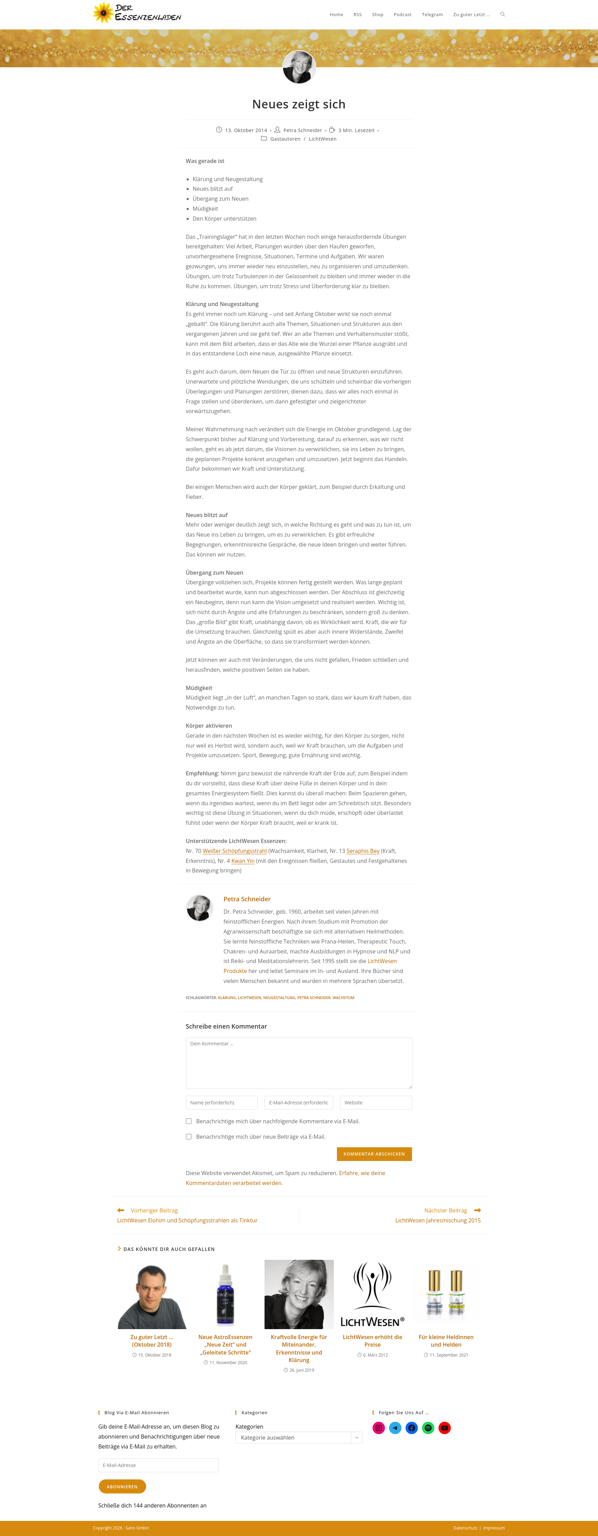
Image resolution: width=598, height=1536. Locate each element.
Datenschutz (466, 1528)
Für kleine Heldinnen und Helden (446, 1340)
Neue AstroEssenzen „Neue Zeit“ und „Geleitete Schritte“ (225, 1344)
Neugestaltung (279, 997)
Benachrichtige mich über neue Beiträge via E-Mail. (261, 1136)
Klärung (227, 997)
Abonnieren (122, 1487)
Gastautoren (285, 139)
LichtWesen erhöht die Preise (372, 1340)
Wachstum (343, 997)
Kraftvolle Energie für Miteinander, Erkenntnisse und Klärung (299, 1348)
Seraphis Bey (363, 851)
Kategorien (249, 1426)
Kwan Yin (243, 861)
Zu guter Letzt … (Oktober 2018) (151, 1340)
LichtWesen (323, 139)
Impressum (494, 1528)
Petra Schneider (303, 130)
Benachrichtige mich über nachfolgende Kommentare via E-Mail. (278, 1121)
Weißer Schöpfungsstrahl (235, 851)
